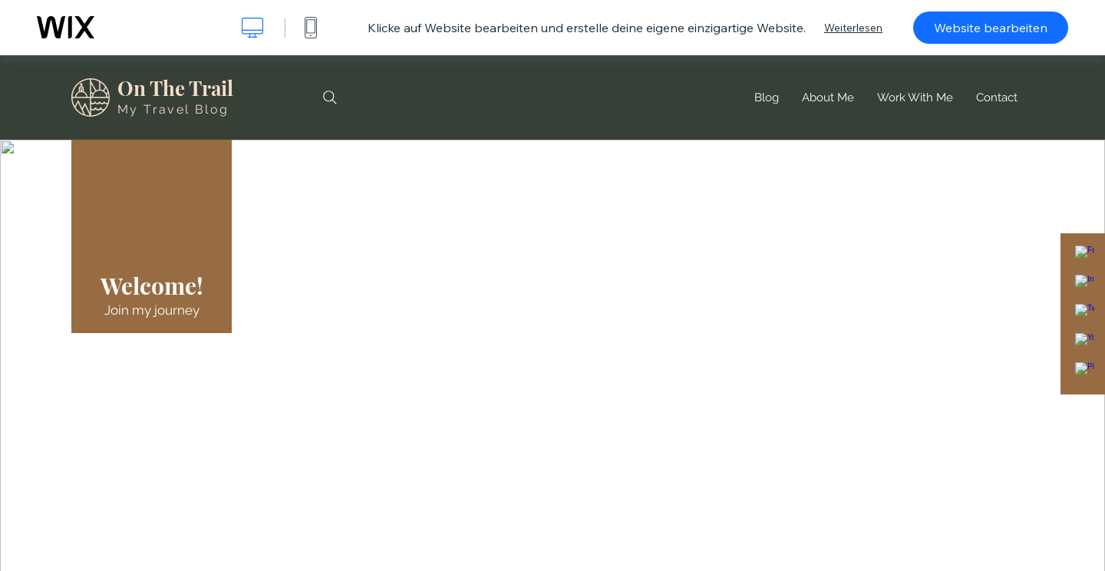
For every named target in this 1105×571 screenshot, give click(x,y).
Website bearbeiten (990, 27)
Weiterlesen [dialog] (853, 28)
